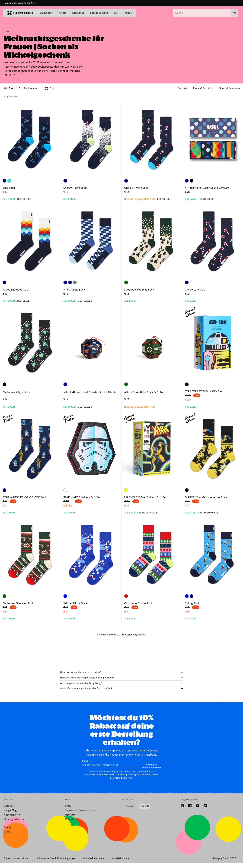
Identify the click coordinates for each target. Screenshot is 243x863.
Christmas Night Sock (16, 392)
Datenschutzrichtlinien (121, 778)
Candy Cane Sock (195, 289)
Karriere (8, 832)
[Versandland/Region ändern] (135, 806)
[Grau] (75, 282)
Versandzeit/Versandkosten (80, 810)
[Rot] (126, 596)
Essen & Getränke (203, 88)
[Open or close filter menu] (9, 88)
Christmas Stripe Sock (138, 603)
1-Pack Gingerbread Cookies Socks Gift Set (90, 392)
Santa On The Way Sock (139, 289)
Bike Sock (9, 187)
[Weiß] (65, 490)
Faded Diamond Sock (16, 289)
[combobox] (201, 13)
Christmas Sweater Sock (18, 603)
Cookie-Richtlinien (93, 858)
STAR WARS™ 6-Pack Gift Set (82, 497)
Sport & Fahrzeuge (229, 88)
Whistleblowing (120, 858)
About (128, 13)
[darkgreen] (126, 282)
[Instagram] (182, 806)
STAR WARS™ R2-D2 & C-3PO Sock (25, 497)
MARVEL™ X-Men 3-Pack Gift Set (145, 497)
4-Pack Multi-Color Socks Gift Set (207, 187)
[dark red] (191, 282)
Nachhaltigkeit (12, 814)
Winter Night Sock (75, 603)
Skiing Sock (192, 603)
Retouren (70, 814)
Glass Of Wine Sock (136, 187)
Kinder (62, 13)
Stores (7, 827)
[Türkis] (9, 181)
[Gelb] (126, 490)
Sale (116, 13)
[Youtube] (197, 806)
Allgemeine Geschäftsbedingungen (56, 858)
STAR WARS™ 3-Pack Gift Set (203, 391)
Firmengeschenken (14, 819)
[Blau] (65, 596)
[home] (20, 13)
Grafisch (182, 88)
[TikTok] (205, 806)
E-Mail (112, 764)
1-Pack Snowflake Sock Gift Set (144, 392)
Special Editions (99, 13)
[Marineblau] (4, 181)
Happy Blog (10, 810)
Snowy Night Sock (75, 187)
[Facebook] (190, 806)
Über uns (9, 806)
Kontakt (69, 819)
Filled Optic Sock (74, 289)
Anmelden (151, 765)
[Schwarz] (191, 181)
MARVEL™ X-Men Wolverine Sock (206, 497)
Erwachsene (46, 13)
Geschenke (78, 13)
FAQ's (68, 806)
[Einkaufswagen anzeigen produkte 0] (234, 13)
